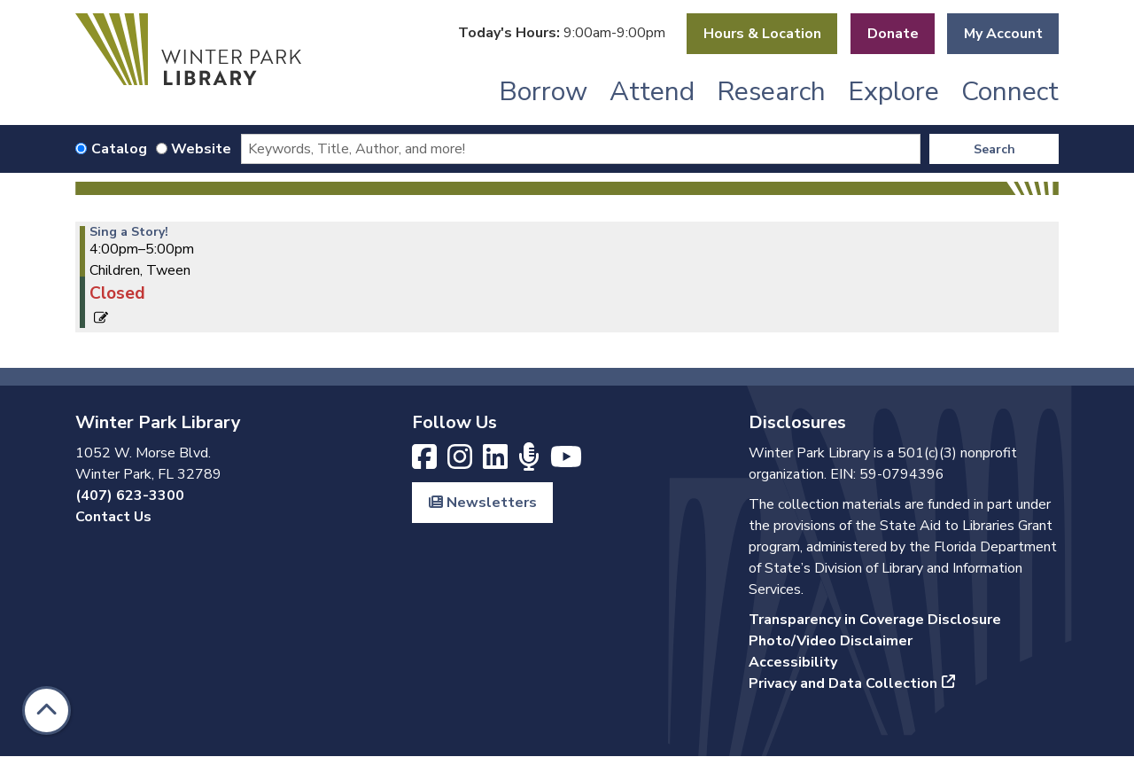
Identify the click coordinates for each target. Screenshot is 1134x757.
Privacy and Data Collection (843, 683)
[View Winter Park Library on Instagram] (461, 462)
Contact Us (113, 517)
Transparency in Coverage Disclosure (875, 619)
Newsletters (483, 502)
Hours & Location (762, 33)
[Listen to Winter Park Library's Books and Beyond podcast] (530, 462)
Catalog (119, 149)
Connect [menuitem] (1010, 92)
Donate (893, 33)
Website (201, 149)
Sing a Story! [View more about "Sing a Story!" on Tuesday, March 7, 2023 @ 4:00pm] (128, 232)
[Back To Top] (46, 710)
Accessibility (793, 662)
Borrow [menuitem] (543, 92)
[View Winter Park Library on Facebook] (426, 462)
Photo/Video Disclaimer (831, 641)
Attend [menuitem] (652, 92)
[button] (561, 32)
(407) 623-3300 (129, 495)
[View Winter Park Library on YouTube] (566, 462)
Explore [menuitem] (893, 92)
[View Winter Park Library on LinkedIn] (497, 462)
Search (994, 149)
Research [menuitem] (771, 92)
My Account (1003, 33)
